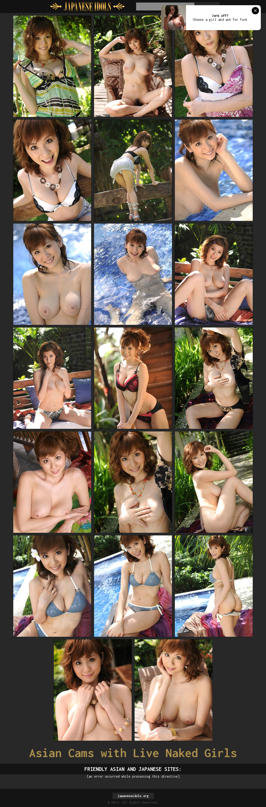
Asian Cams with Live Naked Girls (133, 753)
